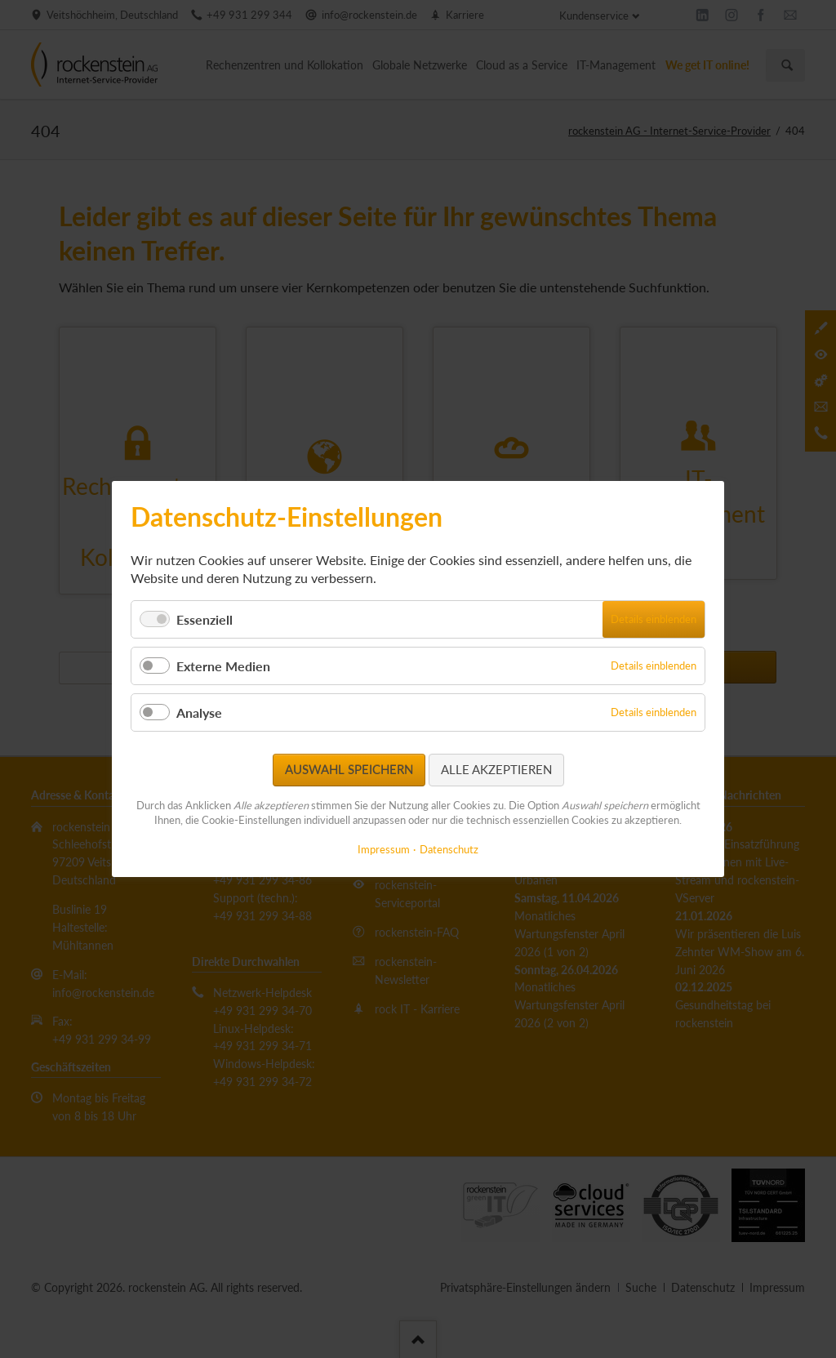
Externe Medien (223, 666)
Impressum (384, 849)
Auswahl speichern (349, 769)
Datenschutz (449, 849)
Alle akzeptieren (496, 769)
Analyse (199, 712)
